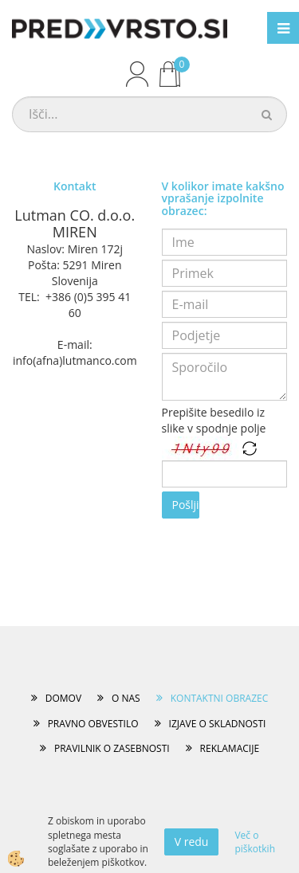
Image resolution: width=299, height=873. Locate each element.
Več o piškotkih (254, 841)
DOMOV (63, 698)
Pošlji (185, 504)
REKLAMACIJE (229, 748)
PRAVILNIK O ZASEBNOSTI (112, 748)
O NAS (126, 698)
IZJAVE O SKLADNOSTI (217, 723)
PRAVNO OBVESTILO (93, 723)
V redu (192, 841)
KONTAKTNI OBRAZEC (220, 698)
